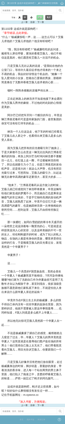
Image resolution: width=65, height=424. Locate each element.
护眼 (40, 17)
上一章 (24, 22)
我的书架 (30, 420)
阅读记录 (41, 420)
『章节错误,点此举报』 (15, 32)
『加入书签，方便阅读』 (33, 401)
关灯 (49, 17)
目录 (32, 22)
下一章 (40, 22)
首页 (22, 420)
